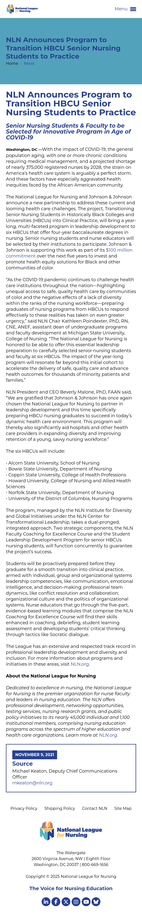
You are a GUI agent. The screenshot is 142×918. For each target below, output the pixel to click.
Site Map (123, 808)
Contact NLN (94, 808)
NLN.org (80, 664)
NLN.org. (108, 735)
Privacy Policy (24, 808)
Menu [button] (125, 9)
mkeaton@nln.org (32, 783)
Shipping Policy (59, 808)
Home (12, 63)
